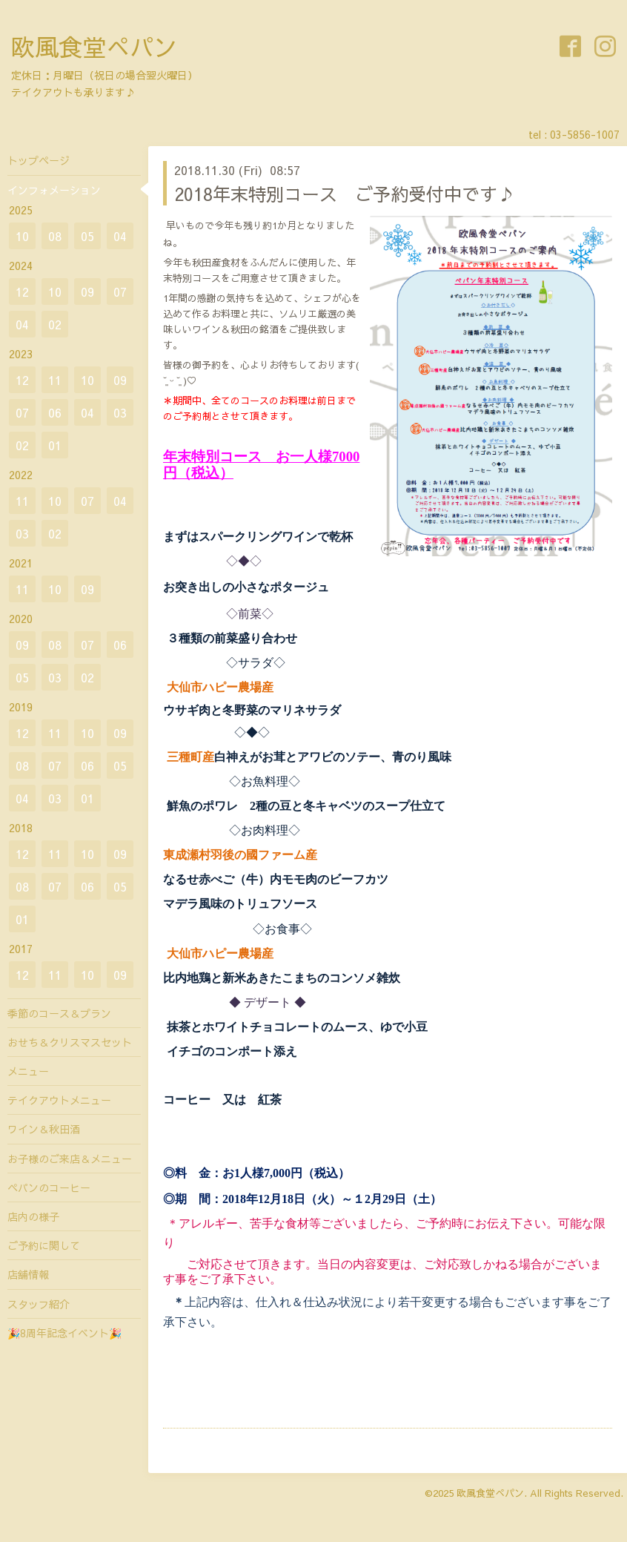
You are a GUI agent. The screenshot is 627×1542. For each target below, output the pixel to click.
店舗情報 (28, 1274)
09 (87, 291)
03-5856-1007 (585, 134)
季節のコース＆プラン (59, 1013)
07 (120, 291)
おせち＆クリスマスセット (69, 1042)
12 (22, 291)
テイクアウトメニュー (59, 1100)
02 (55, 324)
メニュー (28, 1071)
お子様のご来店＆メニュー (69, 1158)
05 (87, 236)
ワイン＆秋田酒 (43, 1128)
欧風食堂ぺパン (94, 46)
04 (120, 236)
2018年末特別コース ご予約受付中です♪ (344, 193)
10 (22, 236)
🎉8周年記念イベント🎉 (64, 1332)
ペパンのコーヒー (48, 1187)
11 (55, 380)
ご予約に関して (43, 1245)
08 (55, 236)
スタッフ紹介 (38, 1303)
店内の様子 (33, 1216)
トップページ (38, 160)
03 (120, 412)
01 (55, 445)
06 (55, 412)
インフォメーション (54, 189)
